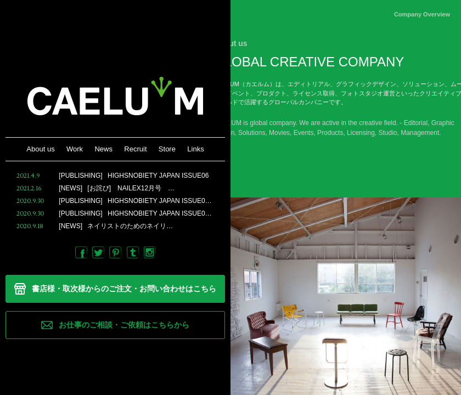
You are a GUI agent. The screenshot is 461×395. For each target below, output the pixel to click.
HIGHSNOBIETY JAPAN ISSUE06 (112, 175)
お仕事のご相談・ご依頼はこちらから (124, 324)
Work (74, 149)
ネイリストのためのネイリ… (94, 226)
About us (40, 149)
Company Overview (422, 14)
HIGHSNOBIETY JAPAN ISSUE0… (114, 201)
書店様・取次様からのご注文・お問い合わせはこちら (124, 288)
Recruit (135, 149)
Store (167, 149)
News (103, 149)
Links (195, 149)
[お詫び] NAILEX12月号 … (95, 188)
